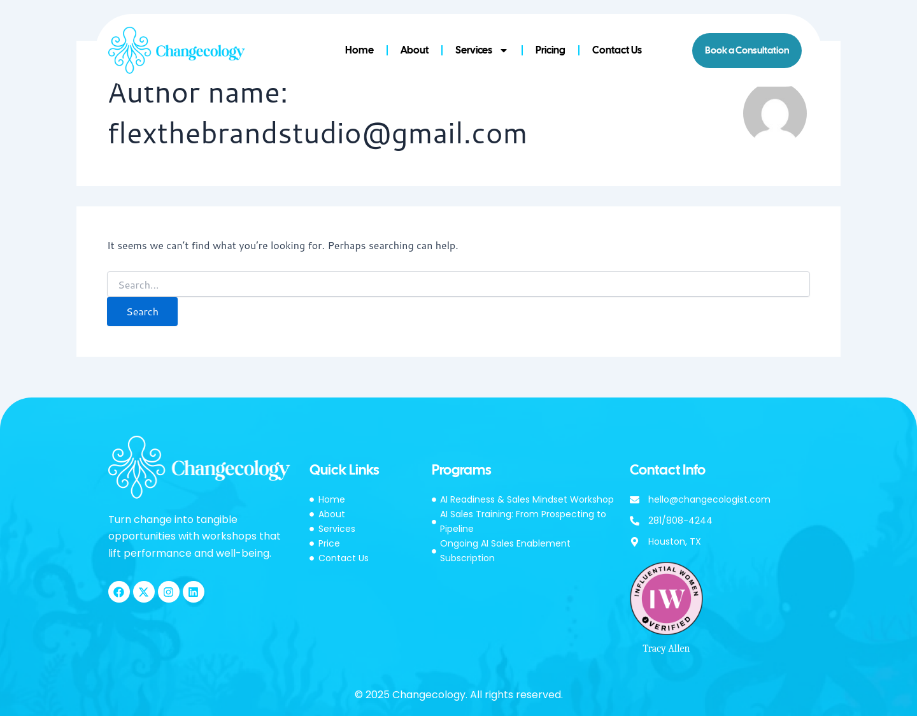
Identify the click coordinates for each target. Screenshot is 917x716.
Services (482, 50)
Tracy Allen (666, 648)
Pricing (550, 50)
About (415, 50)
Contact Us (617, 50)
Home (359, 50)
